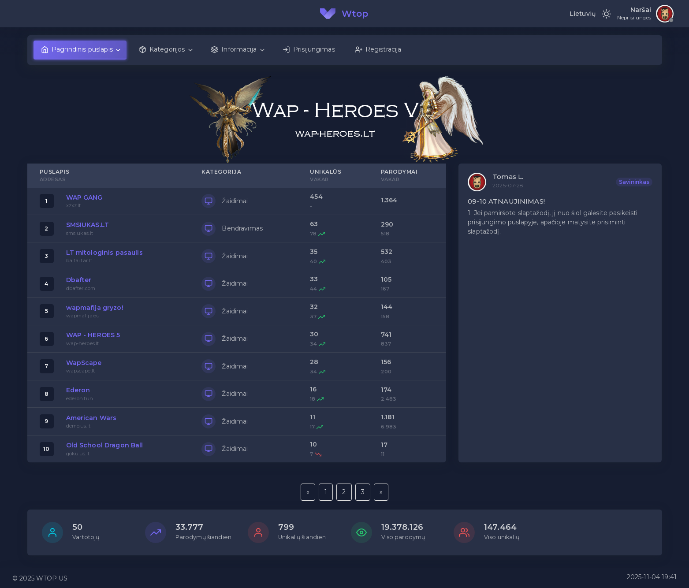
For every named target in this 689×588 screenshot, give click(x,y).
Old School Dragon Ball (104, 445)
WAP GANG (84, 197)
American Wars (91, 418)
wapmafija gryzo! (94, 308)
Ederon (78, 390)
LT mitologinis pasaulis (104, 253)
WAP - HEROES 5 (93, 335)
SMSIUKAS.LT (87, 225)
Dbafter (79, 280)
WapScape (84, 363)
